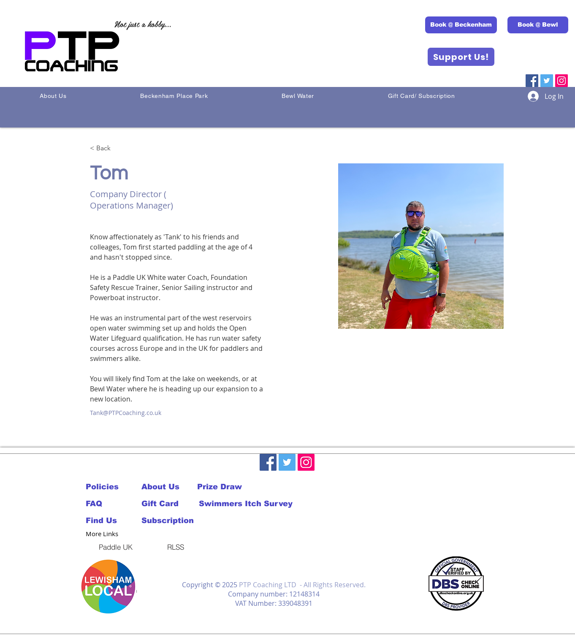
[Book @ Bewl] (537, 24)
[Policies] (106, 486)
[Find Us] (113, 520)
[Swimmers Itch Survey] (245, 503)
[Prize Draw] (225, 486)
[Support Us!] (461, 57)
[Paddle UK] (116, 546)
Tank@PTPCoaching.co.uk (125, 413)
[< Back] (106, 148)
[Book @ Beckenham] (461, 24)
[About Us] (169, 486)
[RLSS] (176, 546)
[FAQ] (106, 503)
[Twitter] (546, 80)
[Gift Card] (169, 503)
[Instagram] (561, 80)
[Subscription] (169, 520)
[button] (108, 587)
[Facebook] (532, 80)
